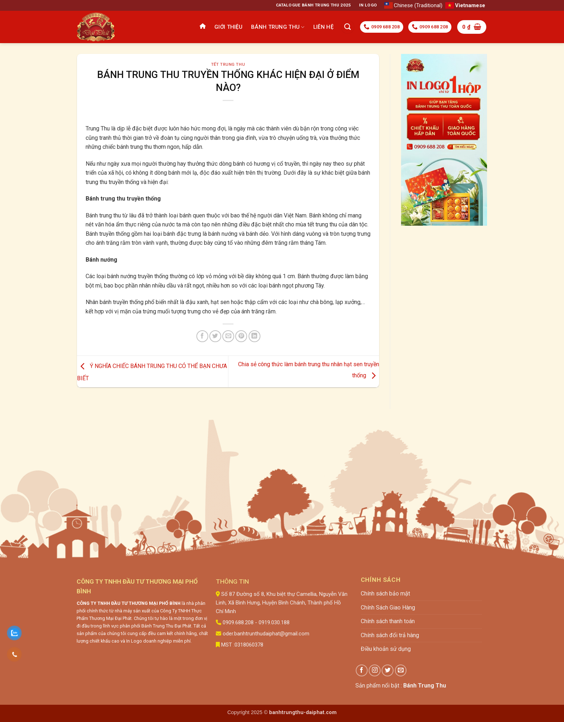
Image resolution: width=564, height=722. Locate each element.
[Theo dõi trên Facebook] (362, 670)
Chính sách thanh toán (388, 621)
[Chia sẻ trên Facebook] (202, 336)
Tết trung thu (228, 64)
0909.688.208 (238, 622)
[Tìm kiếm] (348, 27)
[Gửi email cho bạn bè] (228, 336)
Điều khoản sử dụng (386, 648)
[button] (471, 27)
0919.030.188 (274, 622)
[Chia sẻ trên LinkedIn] (254, 336)
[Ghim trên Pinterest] (241, 336)
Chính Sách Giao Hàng (388, 607)
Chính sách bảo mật (385, 593)
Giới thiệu (228, 27)
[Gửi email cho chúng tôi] (401, 670)
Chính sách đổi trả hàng (390, 635)
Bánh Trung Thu (278, 27)
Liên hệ (323, 27)
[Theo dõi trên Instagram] (375, 670)
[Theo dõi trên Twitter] (388, 670)
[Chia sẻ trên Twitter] (215, 336)
